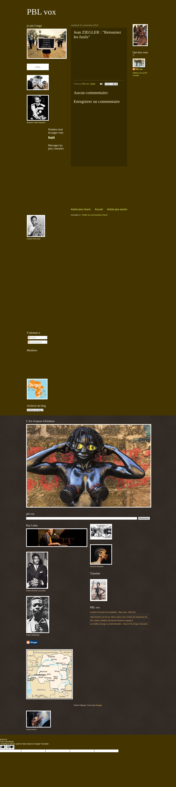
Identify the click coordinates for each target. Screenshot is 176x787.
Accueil (99, 209)
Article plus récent (80, 209)
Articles (32, 337)
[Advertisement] (99, 187)
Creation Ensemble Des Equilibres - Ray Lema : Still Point (113, 612)
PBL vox (41, 11)
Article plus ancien (117, 209)
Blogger (99, 705)
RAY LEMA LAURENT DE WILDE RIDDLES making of (111, 620)
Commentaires (35, 342)
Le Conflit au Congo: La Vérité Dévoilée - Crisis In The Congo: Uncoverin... (119, 624)
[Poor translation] (10, 747)
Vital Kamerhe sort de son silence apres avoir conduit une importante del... (119, 617)
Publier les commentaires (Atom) (95, 215)
